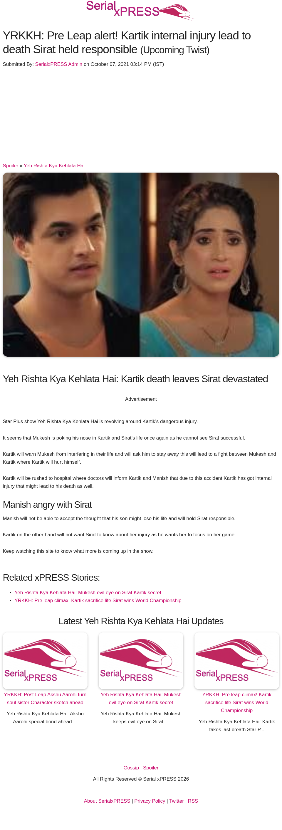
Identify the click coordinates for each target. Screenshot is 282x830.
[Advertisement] (141, 117)
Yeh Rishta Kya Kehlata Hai (54, 165)
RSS (193, 801)
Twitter (176, 801)
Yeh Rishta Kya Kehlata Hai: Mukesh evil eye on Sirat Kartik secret (88, 592)
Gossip (131, 768)
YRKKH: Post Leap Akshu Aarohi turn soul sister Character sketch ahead (45, 698)
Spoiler (11, 165)
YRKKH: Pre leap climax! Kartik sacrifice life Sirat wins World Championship (98, 600)
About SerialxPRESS (107, 801)
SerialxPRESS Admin (59, 64)
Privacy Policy (149, 801)
